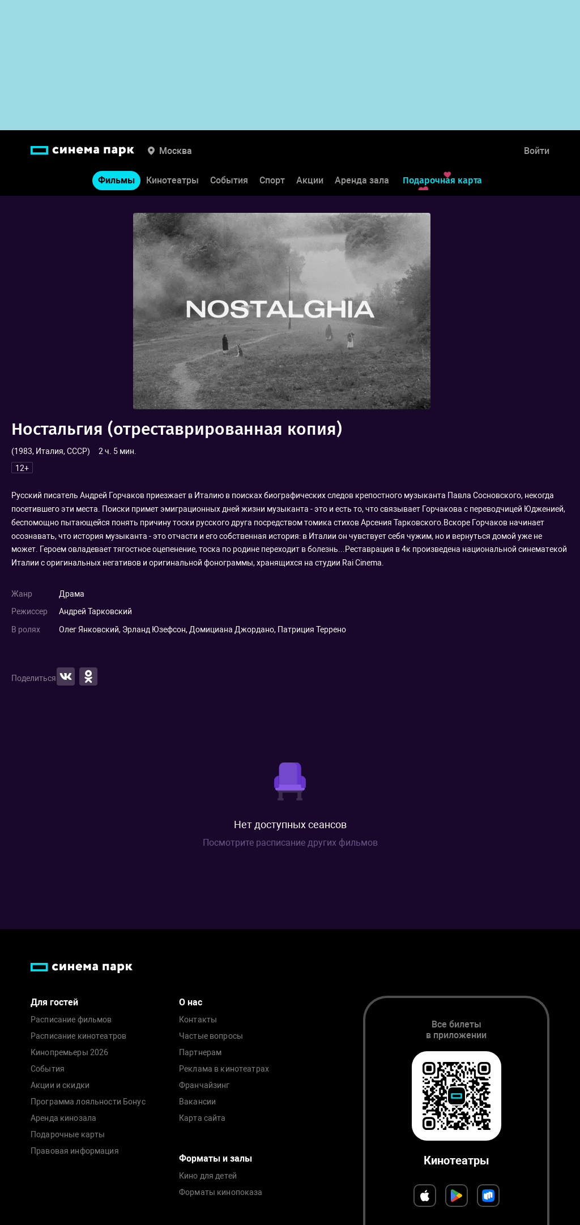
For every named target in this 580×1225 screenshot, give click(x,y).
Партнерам (200, 1052)
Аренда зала (362, 180)
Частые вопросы (211, 1036)
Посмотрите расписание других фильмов (290, 842)
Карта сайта (202, 1118)
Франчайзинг (204, 1085)
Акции (309, 180)
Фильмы (116, 180)
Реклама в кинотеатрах (224, 1069)
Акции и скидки (60, 1085)
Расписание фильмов (71, 1020)
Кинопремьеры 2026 (69, 1052)
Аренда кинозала (63, 1118)
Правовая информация (75, 1151)
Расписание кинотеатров (78, 1036)
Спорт (272, 180)
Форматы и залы (215, 1158)
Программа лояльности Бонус (88, 1102)
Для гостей (54, 1002)
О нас (190, 1002)
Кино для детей (208, 1176)
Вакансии (197, 1102)
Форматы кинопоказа (221, 1192)
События (229, 180)
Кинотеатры (172, 180)
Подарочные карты (68, 1134)
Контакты (198, 1020)
